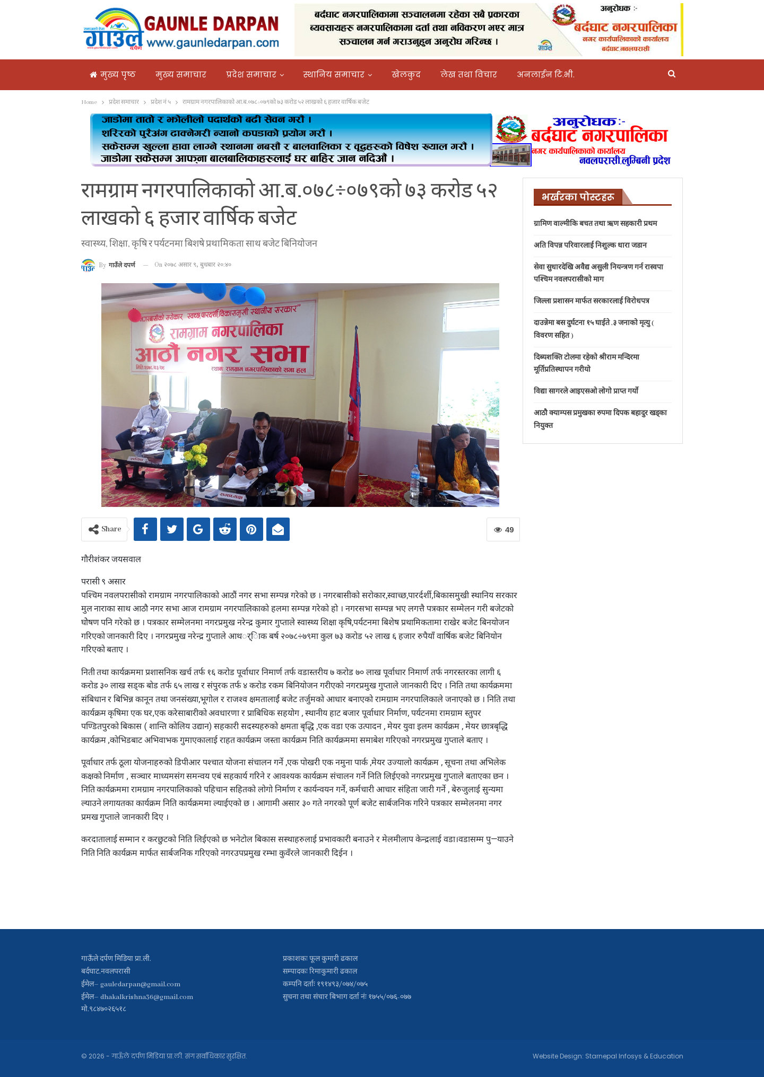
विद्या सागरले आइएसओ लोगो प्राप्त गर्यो (586, 391)
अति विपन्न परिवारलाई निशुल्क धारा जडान (590, 245)
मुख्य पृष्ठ (113, 74)
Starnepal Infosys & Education (634, 1056)
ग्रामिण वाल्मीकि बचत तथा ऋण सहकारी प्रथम (595, 224)
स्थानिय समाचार (333, 74)
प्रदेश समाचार (251, 74)
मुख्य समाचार (180, 74)
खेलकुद (406, 74)
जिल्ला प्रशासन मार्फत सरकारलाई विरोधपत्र (591, 301)
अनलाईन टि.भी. (546, 74)
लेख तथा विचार (468, 74)
